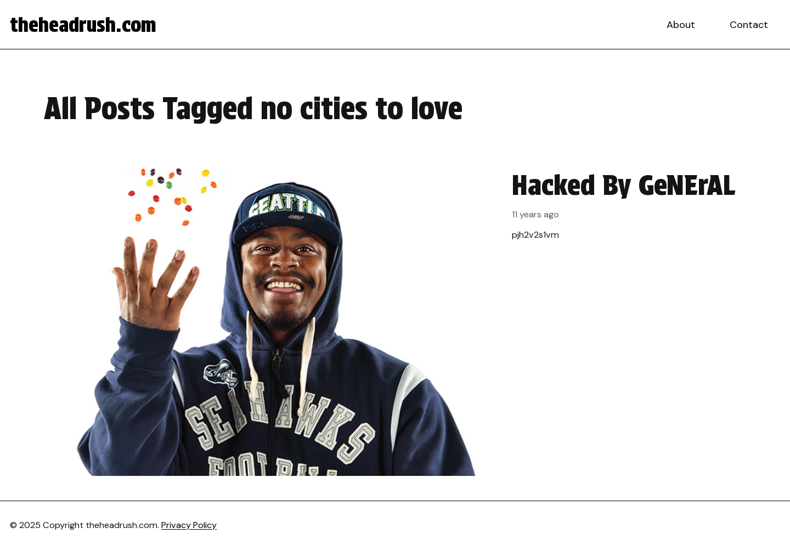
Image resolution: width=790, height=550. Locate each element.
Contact (749, 24)
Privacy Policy (189, 525)
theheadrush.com (83, 25)
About (681, 24)
